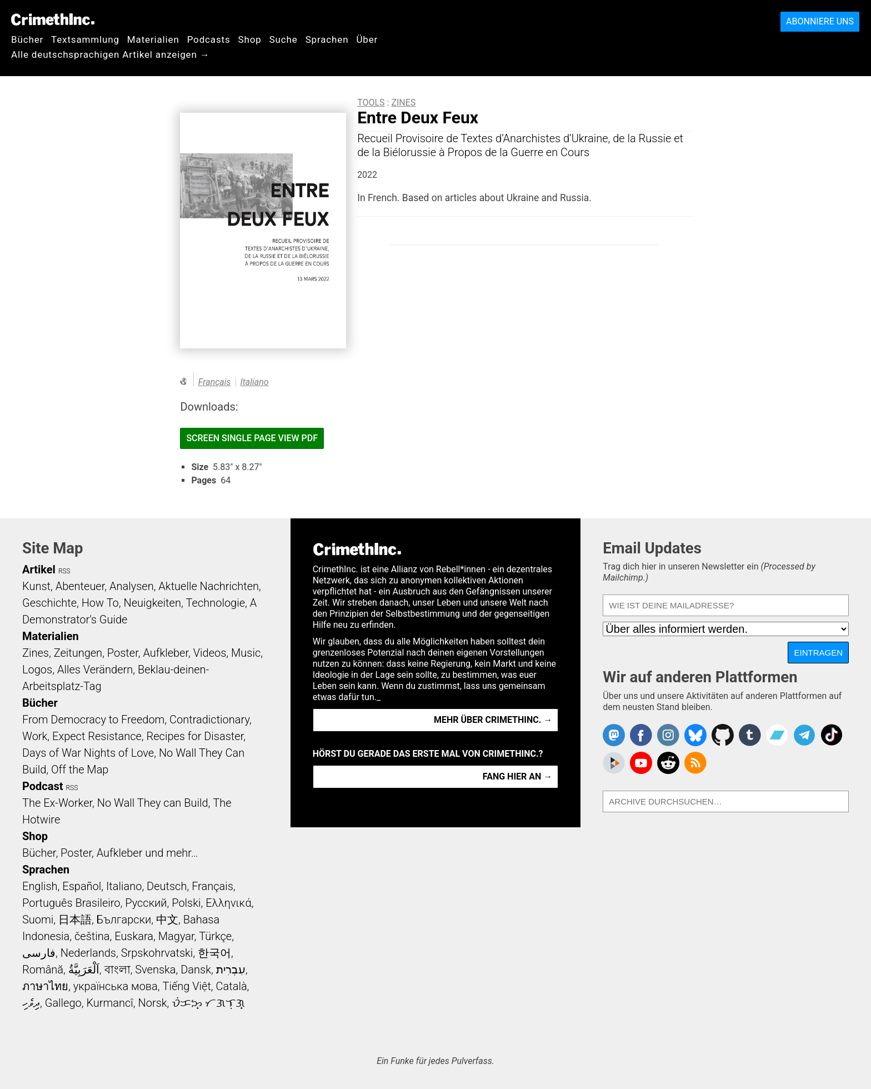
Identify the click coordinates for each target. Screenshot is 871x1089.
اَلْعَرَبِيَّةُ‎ (83, 969)
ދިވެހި (31, 1003)
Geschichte (49, 603)
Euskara (133, 936)
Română (42, 969)
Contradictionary (209, 719)
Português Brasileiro (71, 903)
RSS (64, 571)
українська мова (115, 986)
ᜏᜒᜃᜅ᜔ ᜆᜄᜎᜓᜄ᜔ (208, 1003)
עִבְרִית (231, 969)
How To (100, 603)
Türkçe (215, 936)
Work (34, 736)
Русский (146, 903)
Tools (370, 102)
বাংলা (117, 969)
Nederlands (88, 953)
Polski (186, 903)
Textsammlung (85, 39)
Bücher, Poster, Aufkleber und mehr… (110, 853)
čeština (91, 936)
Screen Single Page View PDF (252, 438)
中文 (167, 919)
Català (231, 986)
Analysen (131, 586)
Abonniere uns (820, 21)
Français (214, 382)
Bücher (27, 39)
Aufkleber (165, 653)
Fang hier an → (517, 776)
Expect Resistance (97, 736)
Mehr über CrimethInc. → (493, 720)
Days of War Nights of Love (88, 753)
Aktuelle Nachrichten (208, 586)
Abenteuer (80, 586)
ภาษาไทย (45, 986)
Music (246, 653)
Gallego (63, 1003)
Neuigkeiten (152, 603)
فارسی (39, 953)
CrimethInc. (52, 19)
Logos (37, 669)
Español (81, 886)
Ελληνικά (228, 903)
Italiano (255, 382)
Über (367, 39)
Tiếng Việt (186, 986)
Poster (122, 653)
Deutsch (167, 886)
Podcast (42, 786)
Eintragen (818, 652)
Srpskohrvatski (157, 953)
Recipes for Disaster (195, 736)
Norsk (152, 1003)
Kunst (36, 586)
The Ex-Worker (57, 803)
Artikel (39, 569)
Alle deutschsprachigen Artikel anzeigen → (110, 54)
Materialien (153, 39)
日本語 (75, 919)
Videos (210, 653)
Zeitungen (78, 653)
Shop (250, 39)
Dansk (196, 969)
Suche (283, 39)
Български (124, 919)
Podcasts (209, 39)
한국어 (214, 953)
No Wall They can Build (152, 803)
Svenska (155, 969)
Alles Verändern (95, 669)
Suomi (37, 919)
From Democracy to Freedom (93, 719)
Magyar (176, 936)
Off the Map (79, 769)
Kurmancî (109, 1003)
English (40, 886)
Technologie (215, 603)
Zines (403, 102)
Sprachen (327, 39)
